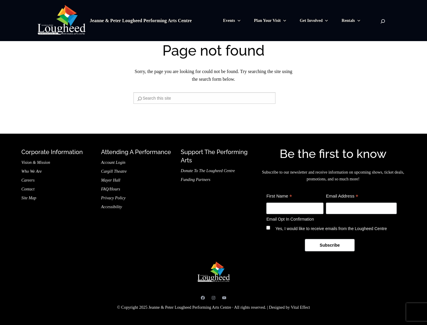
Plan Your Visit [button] (270, 21)
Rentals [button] (351, 21)
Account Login (113, 162)
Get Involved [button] (314, 21)
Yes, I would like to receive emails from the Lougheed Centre (331, 228)
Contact (27, 189)
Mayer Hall (110, 180)
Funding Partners (196, 179)
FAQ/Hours (110, 189)
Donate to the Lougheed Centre (208, 171)
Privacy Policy (113, 198)
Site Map (28, 198)
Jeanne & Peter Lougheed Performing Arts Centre (141, 20)
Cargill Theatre (114, 171)
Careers (28, 180)
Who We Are (31, 171)
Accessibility (111, 207)
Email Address (342, 197)
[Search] (383, 21)
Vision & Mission (35, 162)
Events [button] (232, 21)
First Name (279, 197)
